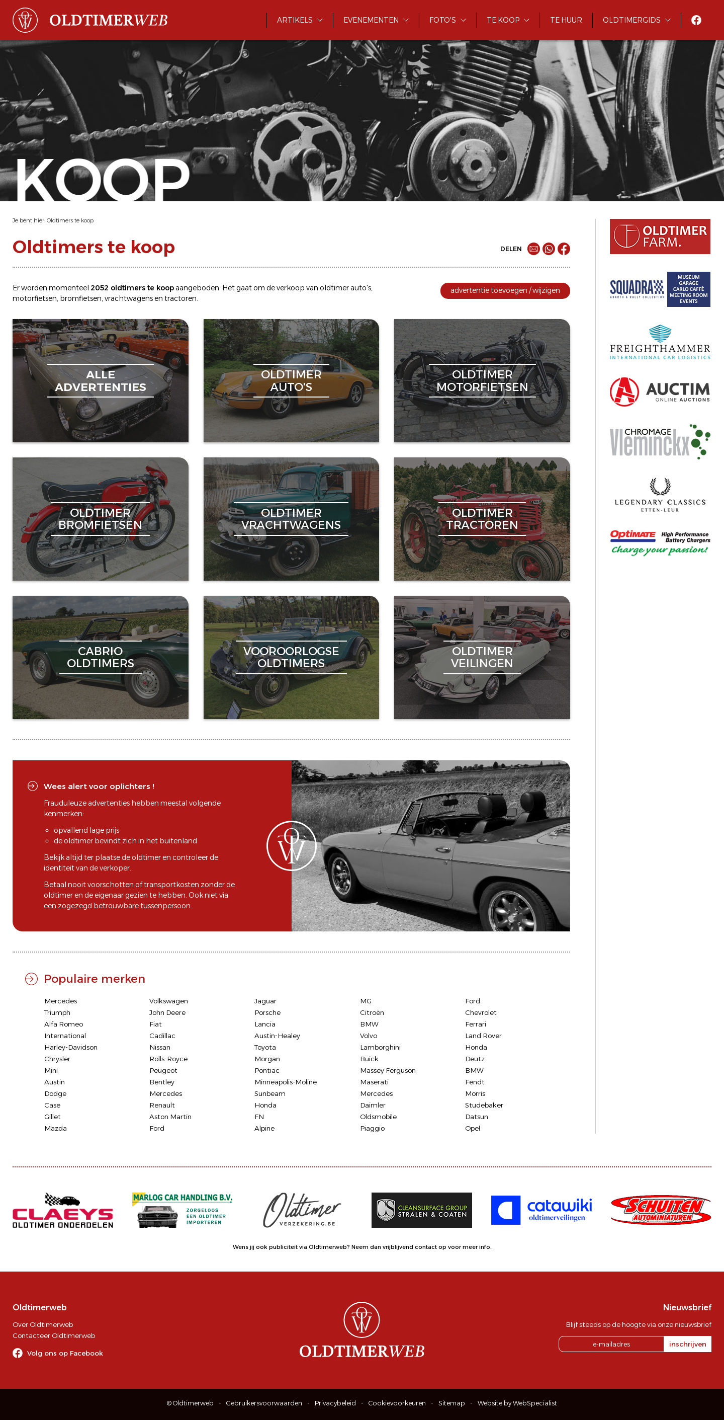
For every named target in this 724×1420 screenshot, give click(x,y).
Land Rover (483, 1036)
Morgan (267, 1059)
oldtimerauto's (291, 380)
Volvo (368, 1036)
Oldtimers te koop (70, 220)
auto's (360, 287)
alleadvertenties (100, 380)
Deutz (475, 1059)
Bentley (161, 1082)
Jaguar (265, 1001)
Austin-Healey (277, 1036)
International (65, 1036)
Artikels (295, 20)
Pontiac (267, 1070)
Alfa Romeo (63, 1024)
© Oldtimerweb (190, 1403)
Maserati (374, 1082)
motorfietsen (35, 298)
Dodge (55, 1093)
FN (259, 1117)
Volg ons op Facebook (65, 1353)
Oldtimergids (632, 20)
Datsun (476, 1117)
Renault (162, 1105)
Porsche (267, 1012)
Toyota (265, 1047)
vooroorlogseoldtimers (291, 657)
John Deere (167, 1012)
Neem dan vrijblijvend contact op (398, 1246)
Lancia (265, 1024)
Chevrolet (481, 1012)
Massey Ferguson (388, 1070)
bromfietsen (81, 298)
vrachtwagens (129, 298)
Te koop (503, 20)
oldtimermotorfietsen (482, 380)
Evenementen (371, 20)
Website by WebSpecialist (517, 1403)
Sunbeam (270, 1093)
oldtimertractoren (482, 519)
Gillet (52, 1117)
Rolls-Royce (168, 1059)
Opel (472, 1128)
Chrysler (57, 1059)
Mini (51, 1070)
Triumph (57, 1012)
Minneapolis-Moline (285, 1082)
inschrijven (687, 1344)
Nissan (159, 1047)
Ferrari (475, 1024)
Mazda (55, 1128)
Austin (54, 1082)
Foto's (442, 20)
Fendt (475, 1082)
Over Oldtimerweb (43, 1324)
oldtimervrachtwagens (291, 519)
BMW (369, 1024)
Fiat (155, 1024)
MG (366, 1001)
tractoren (180, 298)
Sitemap (451, 1403)
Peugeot (163, 1070)
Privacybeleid (335, 1403)
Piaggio (372, 1128)
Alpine (264, 1128)
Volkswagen (168, 1001)
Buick (369, 1059)
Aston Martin (170, 1117)
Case (52, 1105)
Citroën (372, 1012)
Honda (476, 1047)
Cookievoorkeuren (397, 1403)
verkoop (291, 287)
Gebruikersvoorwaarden (264, 1403)
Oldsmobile (378, 1117)
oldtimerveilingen (482, 657)
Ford (472, 1001)
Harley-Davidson (71, 1047)
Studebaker (484, 1105)
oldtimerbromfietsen (100, 519)
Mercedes (60, 1001)
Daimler (373, 1105)
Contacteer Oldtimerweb (54, 1335)
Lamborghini (380, 1047)
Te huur (566, 20)
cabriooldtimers (100, 657)
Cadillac (162, 1036)
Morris (475, 1093)
